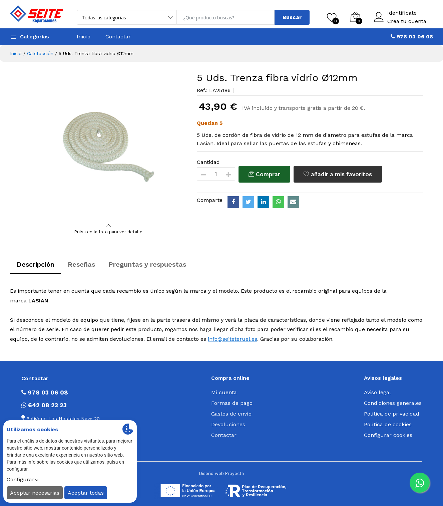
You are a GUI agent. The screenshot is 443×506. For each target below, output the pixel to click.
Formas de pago (232, 403)
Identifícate (402, 13)
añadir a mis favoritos (338, 174)
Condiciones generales (393, 403)
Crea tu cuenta (406, 21)
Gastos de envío (231, 414)
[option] (108, 147)
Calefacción (40, 53)
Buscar (292, 17)
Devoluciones (228, 424)
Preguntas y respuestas (147, 264)
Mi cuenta (224, 392)
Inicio (83, 36)
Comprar (264, 174)
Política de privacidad (391, 414)
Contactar (118, 36)
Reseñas (81, 264)
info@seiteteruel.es (232, 339)
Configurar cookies (388, 435)
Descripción (35, 264)
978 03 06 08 (44, 392)
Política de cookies (388, 424)
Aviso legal (377, 392)
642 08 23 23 (44, 405)
